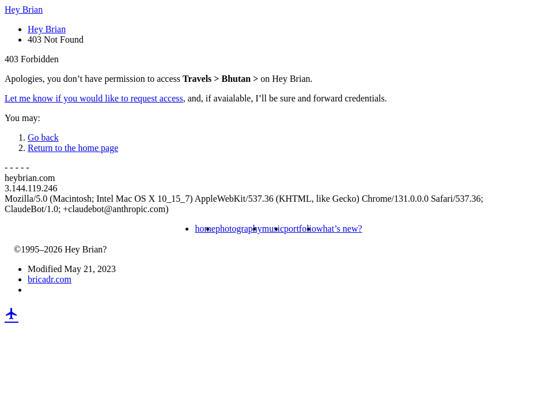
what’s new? (339, 228)
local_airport (11, 313)
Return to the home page (73, 148)
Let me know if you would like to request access (94, 98)
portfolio (300, 228)
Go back (43, 137)
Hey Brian (24, 9)
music (273, 228)
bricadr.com (49, 279)
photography (238, 228)
